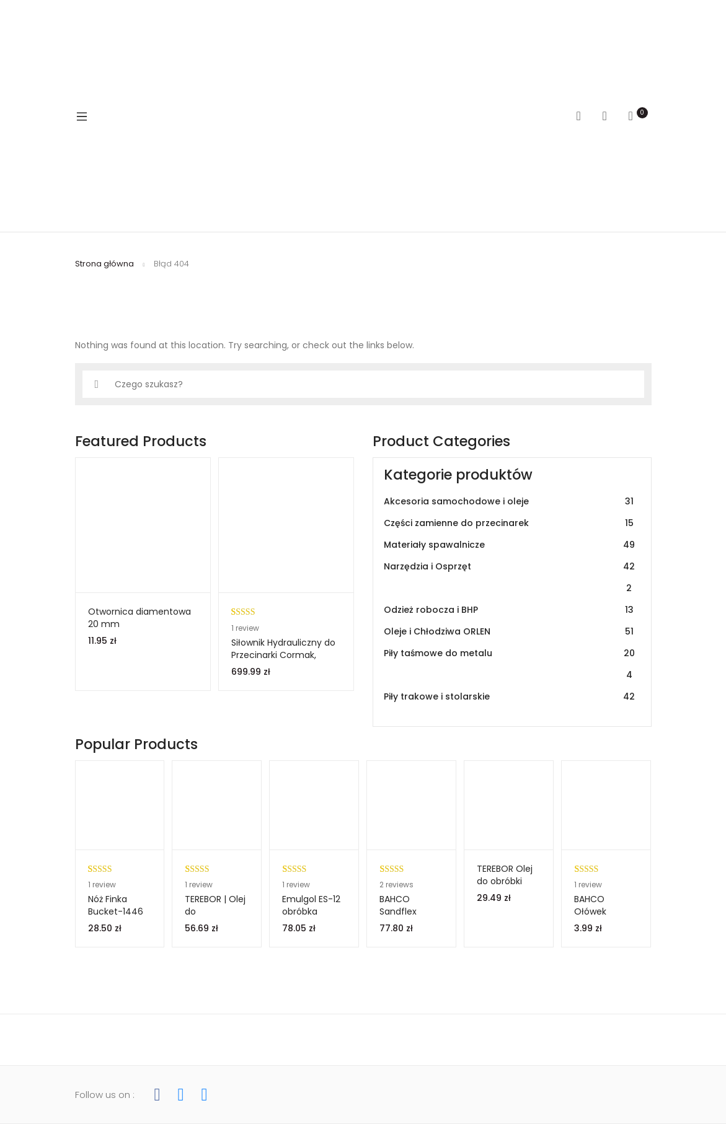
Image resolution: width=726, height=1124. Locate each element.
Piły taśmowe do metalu (509, 664)
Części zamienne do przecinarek (509, 523)
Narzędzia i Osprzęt (509, 577)
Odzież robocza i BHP (509, 610)
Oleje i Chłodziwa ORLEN (509, 632)
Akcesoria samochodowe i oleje (509, 501)
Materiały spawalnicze (509, 545)
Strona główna (104, 264)
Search (583, 116)
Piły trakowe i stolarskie (509, 697)
